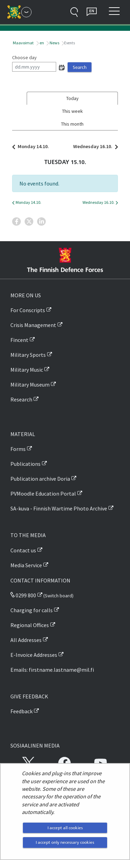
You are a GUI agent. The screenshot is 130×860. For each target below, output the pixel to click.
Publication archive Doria (40, 478)
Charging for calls (31, 610)
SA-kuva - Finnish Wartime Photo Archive (58, 508)
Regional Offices (29, 625)
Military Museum (30, 384)
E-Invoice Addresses (33, 654)
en (41, 42)
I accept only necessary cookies (65, 842)
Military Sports (28, 354)
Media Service (26, 565)
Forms (18, 448)
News (54, 42)
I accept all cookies (65, 827)
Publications (25, 463)
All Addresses (26, 639)
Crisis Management (33, 325)
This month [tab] (72, 124)
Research (21, 399)
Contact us (23, 550)
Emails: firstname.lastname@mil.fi (52, 669)
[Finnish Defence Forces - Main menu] (26, 12)
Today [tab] (72, 98)
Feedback (21, 711)
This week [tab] (72, 111)
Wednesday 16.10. (93, 146)
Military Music (26, 369)
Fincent (19, 339)
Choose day (24, 57)
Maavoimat (23, 42)
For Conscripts (27, 310)
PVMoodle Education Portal (43, 493)
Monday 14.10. (32, 146)
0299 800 (23, 595)
